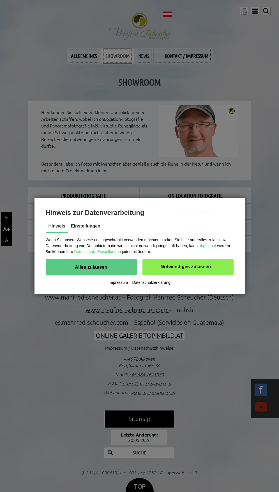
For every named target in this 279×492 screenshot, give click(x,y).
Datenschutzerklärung (151, 282)
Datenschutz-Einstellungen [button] (97, 251)
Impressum (118, 282)
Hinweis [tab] (57, 226)
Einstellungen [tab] (85, 226)
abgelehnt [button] (207, 245)
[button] (91, 267)
